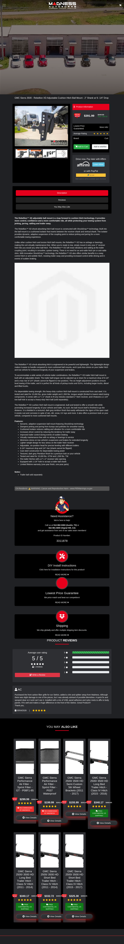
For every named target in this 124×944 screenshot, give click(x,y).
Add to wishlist (100, 147)
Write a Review (37, 675)
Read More (62, 602)
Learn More (98, 164)
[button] (65, 126)
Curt (106, 138)
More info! (104, 127)
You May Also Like (62, 207)
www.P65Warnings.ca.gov (81, 488)
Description (62, 193)
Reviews (62, 200)
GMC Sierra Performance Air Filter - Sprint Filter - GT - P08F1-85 (25, 784)
